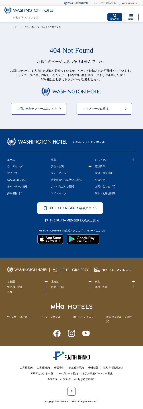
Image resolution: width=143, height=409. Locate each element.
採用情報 (12, 193)
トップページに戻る (96, 108)
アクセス (12, 173)
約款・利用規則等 (105, 193)
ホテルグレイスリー (84, 316)
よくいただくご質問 (62, 186)
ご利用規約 (43, 367)
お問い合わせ (102, 186)
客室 (53, 159)
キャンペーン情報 (17, 186)
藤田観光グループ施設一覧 (120, 319)
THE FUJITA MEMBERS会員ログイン (72, 208)
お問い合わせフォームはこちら (37, 108)
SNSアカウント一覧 (41, 373)
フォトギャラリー (61, 173)
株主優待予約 (76, 367)
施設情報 (100, 166)
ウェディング (15, 166)
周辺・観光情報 (104, 173)
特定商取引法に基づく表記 (66, 179)
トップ (13, 27)
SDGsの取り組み (17, 179)
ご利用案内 (26, 367)
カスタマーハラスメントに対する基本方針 (71, 379)
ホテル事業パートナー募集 (97, 373)
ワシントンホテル (50, 316)
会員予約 (59, 367)
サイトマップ (58, 193)
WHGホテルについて (19, 316)
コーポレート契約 (68, 373)
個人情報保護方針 (113, 367)
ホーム (11, 159)
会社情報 (93, 367)
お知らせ (100, 179)
